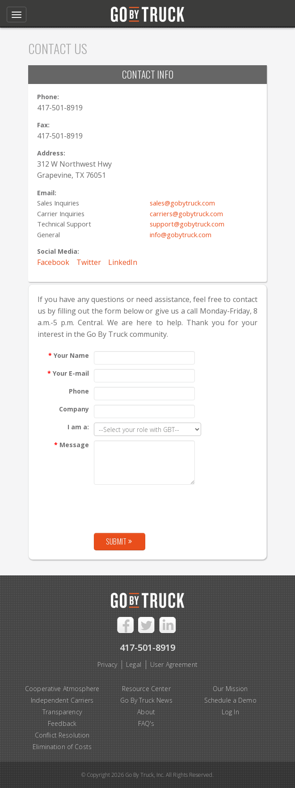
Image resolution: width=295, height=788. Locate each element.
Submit (119, 541)
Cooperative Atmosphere (62, 688)
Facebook (53, 262)
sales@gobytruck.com (182, 202)
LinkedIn (122, 262)
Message (71, 444)
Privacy (107, 664)
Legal (133, 664)
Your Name (68, 355)
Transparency (62, 712)
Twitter (88, 262)
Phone (79, 391)
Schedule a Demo (230, 700)
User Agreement (174, 664)
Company (74, 409)
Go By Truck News (146, 700)
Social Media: (58, 251)
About (146, 712)
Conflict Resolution (62, 735)
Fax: (43, 125)
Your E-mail (68, 373)
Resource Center (146, 688)
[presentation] (162, 506)
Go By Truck (147, 12)
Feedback (62, 723)
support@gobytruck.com (187, 223)
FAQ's (146, 723)
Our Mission (230, 688)
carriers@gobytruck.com (186, 213)
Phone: (48, 96)
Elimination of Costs (62, 746)
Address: (51, 153)
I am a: (78, 427)
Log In (230, 712)
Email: (46, 193)
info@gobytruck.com (180, 234)
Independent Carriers (62, 700)
